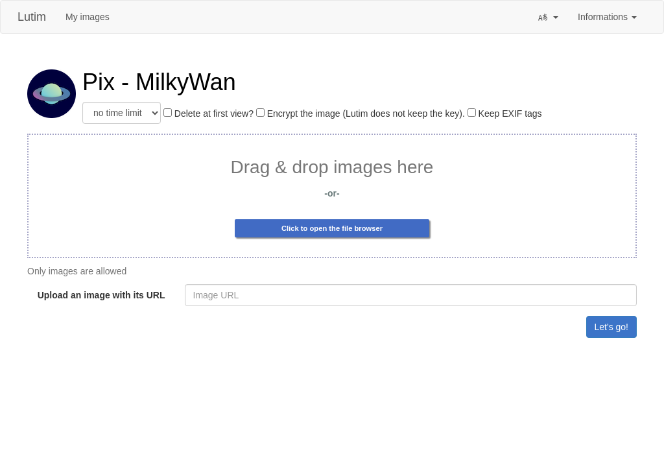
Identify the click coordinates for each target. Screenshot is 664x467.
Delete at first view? (208, 113)
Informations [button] (607, 17)
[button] (547, 17)
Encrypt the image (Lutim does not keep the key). (360, 113)
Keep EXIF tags (505, 113)
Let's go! (612, 327)
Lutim (32, 16)
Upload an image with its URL (101, 295)
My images (87, 17)
